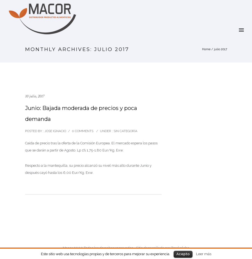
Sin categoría (125, 131)
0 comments (82, 131)
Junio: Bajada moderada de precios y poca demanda (81, 113)
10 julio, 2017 (34, 96)
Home (206, 49)
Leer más (203, 254)
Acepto (183, 254)
